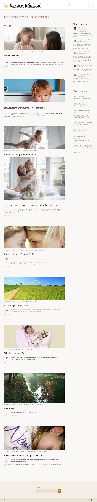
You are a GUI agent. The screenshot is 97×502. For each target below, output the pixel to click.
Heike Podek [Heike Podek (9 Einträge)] (83, 120)
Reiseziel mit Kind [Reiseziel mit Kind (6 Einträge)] (78, 134)
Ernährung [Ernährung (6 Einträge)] (82, 108)
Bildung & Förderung (34, 103)
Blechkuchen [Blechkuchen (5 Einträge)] (77, 105)
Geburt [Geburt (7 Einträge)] (87, 117)
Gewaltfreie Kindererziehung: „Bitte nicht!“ (23, 455)
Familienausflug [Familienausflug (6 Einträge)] (77, 112)
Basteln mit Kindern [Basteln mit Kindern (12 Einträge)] (78, 101)
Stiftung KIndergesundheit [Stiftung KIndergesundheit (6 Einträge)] (80, 140)
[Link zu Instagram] (94, 5)
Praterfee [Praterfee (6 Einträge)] (85, 127)
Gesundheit (44, 451)
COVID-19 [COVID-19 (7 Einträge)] (76, 108)
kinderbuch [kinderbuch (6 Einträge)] (89, 122)
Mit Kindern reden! (13, 55)
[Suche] (84, 3)
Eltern (40, 51)
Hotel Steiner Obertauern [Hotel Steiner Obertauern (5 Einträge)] (79, 122)
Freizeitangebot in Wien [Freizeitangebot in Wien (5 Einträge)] (79, 117)
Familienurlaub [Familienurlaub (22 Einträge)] (85, 115)
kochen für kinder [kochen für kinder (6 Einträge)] (78, 127)
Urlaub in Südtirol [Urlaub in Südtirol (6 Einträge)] (84, 143)
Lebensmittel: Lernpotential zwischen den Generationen (84, 29)
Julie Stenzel (14, 301)
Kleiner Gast (9, 408)
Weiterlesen (8, 69)
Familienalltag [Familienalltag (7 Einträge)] (87, 110)
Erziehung (44, 51)
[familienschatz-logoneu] (22, 5)
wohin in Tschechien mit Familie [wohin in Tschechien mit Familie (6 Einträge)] (81, 150)
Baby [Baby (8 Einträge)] (84, 93)
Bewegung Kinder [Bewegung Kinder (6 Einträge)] (78, 103)
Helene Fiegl (18, 103)
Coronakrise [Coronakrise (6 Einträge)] (83, 105)
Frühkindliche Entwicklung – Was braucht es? (25, 107)
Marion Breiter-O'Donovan (21, 51)
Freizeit (48, 51)
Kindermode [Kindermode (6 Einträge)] (85, 124)
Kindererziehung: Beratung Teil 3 (19, 254)
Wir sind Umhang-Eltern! (16, 353)
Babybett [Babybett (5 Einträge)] (89, 93)
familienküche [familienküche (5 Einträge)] (77, 115)
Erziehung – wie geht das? (16, 305)
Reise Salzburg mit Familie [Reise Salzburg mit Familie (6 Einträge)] (80, 129)
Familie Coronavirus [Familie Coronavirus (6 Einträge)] (78, 110)
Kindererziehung (15, 209)
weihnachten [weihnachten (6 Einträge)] (77, 147)
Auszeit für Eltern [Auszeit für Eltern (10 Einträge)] (78, 93)
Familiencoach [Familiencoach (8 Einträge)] (86, 112)
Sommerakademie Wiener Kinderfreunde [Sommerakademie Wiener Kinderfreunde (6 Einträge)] (79, 137)
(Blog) (30, 51)
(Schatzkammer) (35, 51)
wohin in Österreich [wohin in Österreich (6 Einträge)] (78, 152)
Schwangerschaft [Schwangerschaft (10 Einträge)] (87, 134)
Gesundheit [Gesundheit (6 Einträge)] (76, 120)
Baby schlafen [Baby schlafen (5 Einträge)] (82, 96)
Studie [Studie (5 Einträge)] (88, 140)
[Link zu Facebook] (91, 5)
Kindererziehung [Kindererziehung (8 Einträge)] (77, 124)
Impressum (17, 499)
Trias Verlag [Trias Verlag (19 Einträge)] (76, 143)
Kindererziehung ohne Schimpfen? (20, 154)
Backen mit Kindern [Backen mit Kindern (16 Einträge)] (87, 98)
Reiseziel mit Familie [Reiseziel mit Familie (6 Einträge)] (78, 131)
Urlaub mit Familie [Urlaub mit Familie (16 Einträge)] (78, 145)
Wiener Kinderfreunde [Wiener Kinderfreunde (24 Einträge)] (86, 147)
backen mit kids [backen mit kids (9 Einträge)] (77, 98)
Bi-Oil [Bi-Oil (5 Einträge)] (84, 103)
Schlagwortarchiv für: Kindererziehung (26, 17)
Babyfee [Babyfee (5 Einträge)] (75, 96)
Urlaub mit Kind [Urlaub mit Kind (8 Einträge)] (87, 145)
